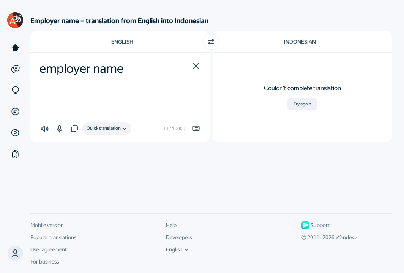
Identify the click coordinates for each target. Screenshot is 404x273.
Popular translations (53, 237)
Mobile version (47, 225)
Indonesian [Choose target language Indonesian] (300, 42)
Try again (302, 104)
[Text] (15, 47)
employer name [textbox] (81, 68)
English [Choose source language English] (122, 42)
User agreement (48, 249)
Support (315, 225)
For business (44, 262)
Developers (179, 237)
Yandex (346, 237)
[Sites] (15, 90)
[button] (196, 66)
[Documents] (15, 111)
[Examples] (15, 69)
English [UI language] (177, 249)
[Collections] (15, 154)
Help (171, 225)
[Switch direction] (211, 41)
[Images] (15, 132)
